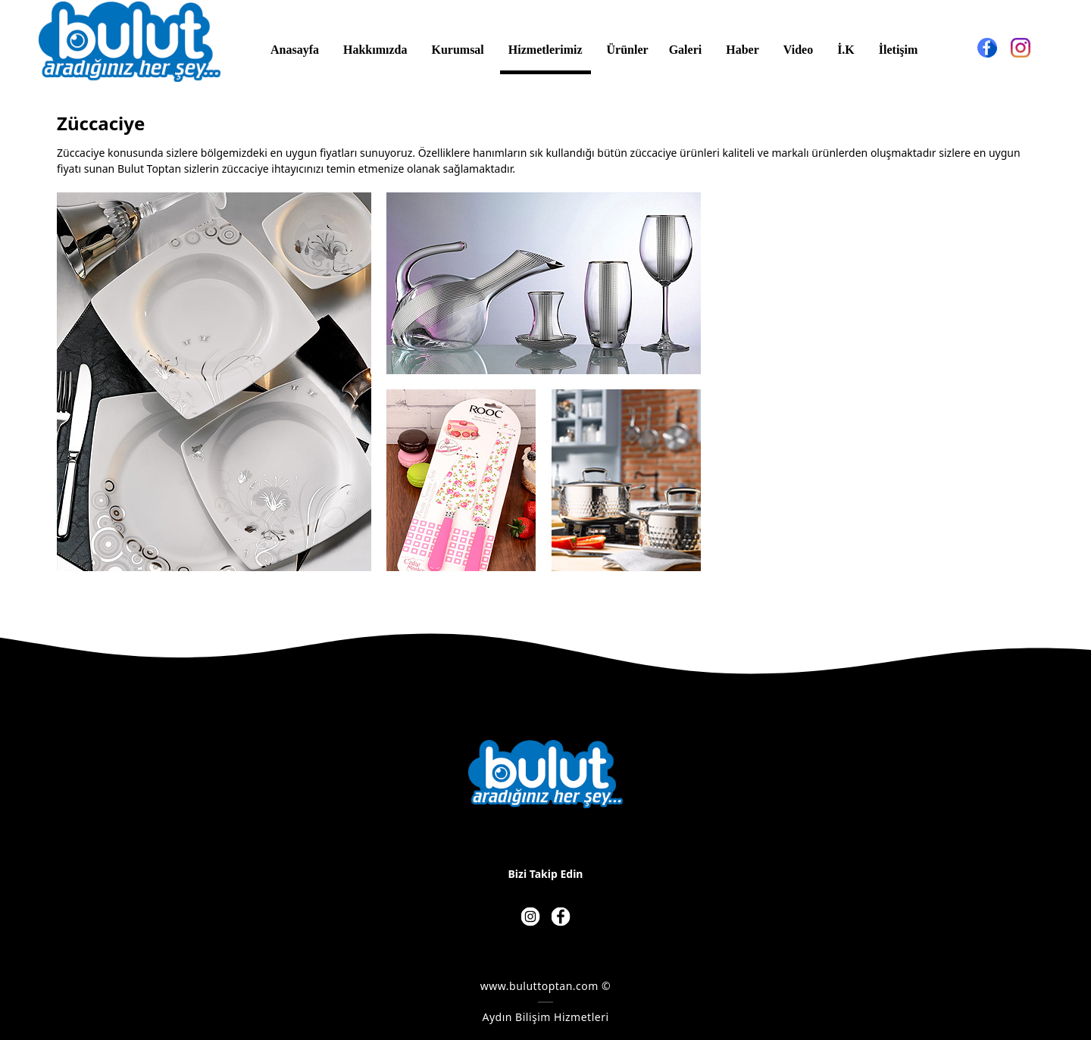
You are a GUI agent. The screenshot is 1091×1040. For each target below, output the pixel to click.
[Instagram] (1020, 48)
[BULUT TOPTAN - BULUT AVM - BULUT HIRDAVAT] (129, 42)
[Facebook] (987, 48)
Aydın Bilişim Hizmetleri (545, 1017)
